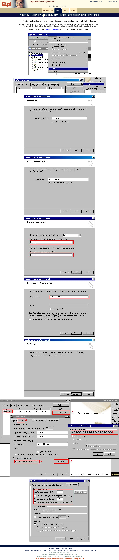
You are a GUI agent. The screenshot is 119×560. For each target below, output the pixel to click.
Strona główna (50, 548)
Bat (78, 29)
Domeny (64, 548)
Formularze (73, 550)
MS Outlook (64, 29)
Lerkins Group (66, 552)
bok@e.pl (40, 556)
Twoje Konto (41, 550)
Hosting (71, 548)
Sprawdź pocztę (112, 1)
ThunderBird (85, 29)
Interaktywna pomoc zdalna (72, 556)
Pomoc (49, 550)
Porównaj (26, 550)
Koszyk (102, 1)
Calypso (73, 29)
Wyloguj (93, 550)
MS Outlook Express (52, 29)
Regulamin (64, 550)
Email (58, 548)
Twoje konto (93, 1)
